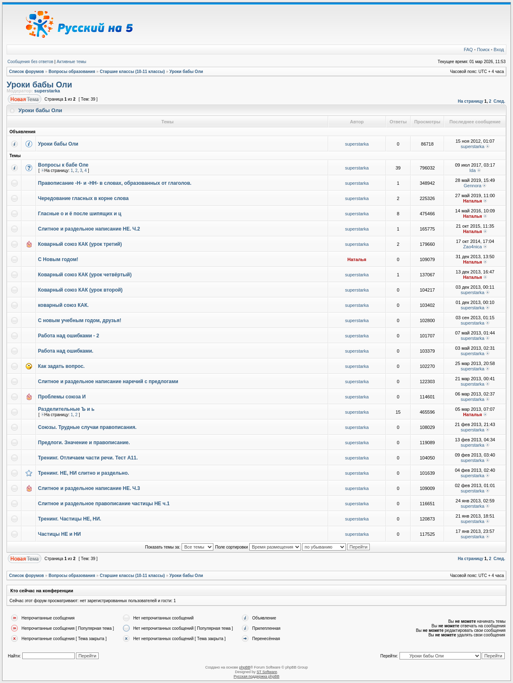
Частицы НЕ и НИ (59, 534)
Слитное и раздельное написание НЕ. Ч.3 (89, 488)
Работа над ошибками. (65, 351)
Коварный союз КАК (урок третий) (80, 244)
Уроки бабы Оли (186, 71)
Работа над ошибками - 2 (68, 336)
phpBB (244, 667)
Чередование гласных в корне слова (83, 198)
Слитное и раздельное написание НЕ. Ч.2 (89, 229)
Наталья (472, 200)
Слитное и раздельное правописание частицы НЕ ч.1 (104, 503)
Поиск (483, 49)
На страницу (470, 101)
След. (499, 101)
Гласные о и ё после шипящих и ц (79, 214)
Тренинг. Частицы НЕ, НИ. (69, 519)
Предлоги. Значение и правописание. (84, 442)
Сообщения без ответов (30, 61)
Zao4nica (472, 246)
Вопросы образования (72, 71)
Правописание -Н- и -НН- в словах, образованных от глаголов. (114, 183)
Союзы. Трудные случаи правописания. (87, 427)
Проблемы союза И (62, 397)
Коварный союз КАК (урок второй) (80, 290)
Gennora (473, 185)
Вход (499, 49)
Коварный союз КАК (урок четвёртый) (85, 275)
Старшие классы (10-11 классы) (132, 71)
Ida (472, 170)
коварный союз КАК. (63, 305)
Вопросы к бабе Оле (63, 165)
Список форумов (26, 71)
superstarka (47, 90)
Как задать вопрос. (61, 366)
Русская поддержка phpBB (256, 676)
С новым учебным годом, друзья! (79, 320)
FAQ (468, 49)
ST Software (267, 672)
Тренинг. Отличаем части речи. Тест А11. (88, 458)
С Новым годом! (58, 259)
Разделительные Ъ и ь (66, 409)
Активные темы (71, 61)
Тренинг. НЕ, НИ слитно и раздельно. (83, 473)
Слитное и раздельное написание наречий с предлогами (108, 381)
